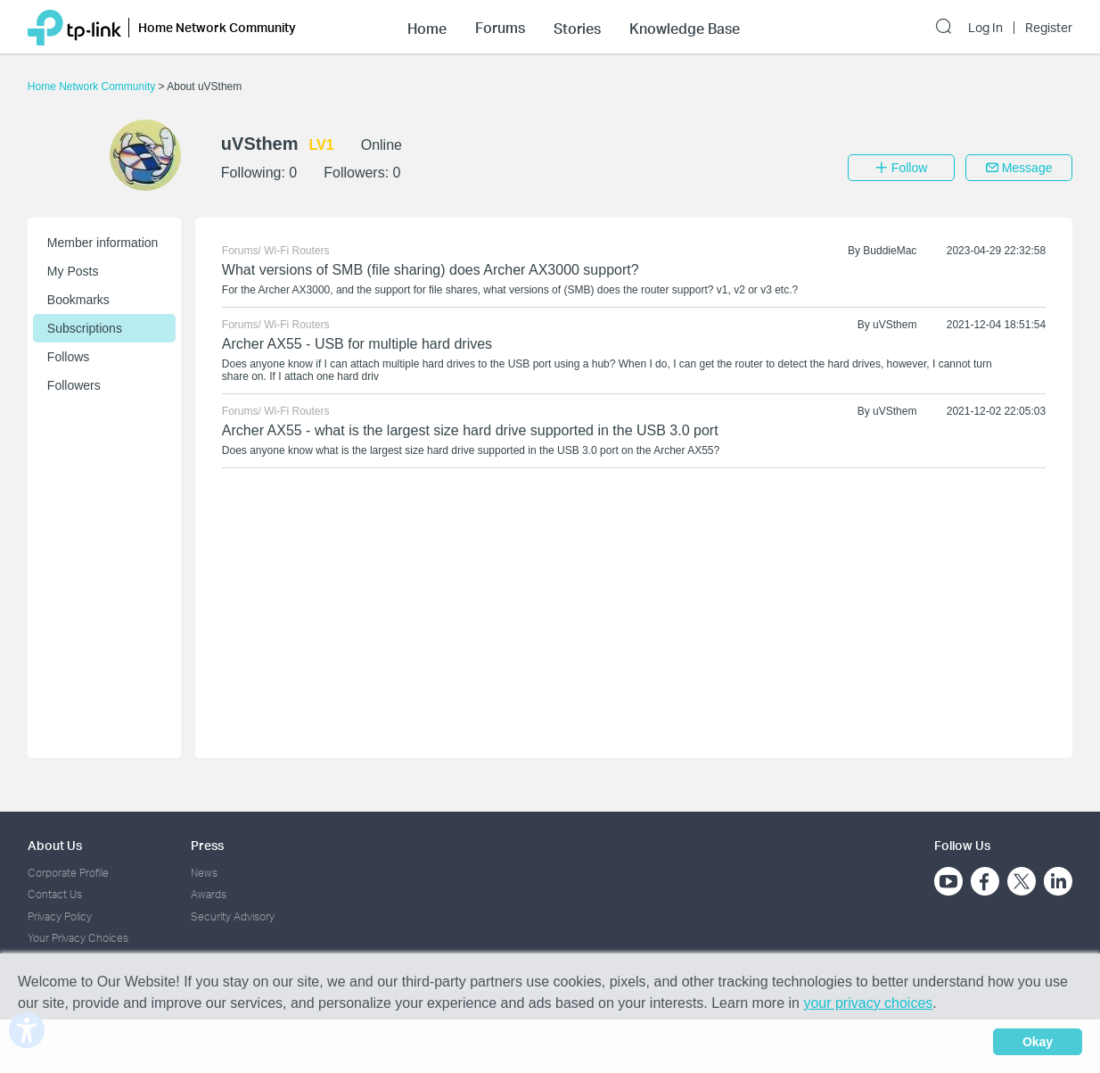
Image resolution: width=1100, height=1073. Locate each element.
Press (207, 845)
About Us (55, 845)
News (204, 872)
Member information (103, 242)
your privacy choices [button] (867, 1003)
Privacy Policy (60, 916)
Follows (68, 357)
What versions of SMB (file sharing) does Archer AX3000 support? (430, 269)
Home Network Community (93, 86)
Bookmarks (78, 300)
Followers (74, 385)
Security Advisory (233, 916)
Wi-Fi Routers (296, 250)
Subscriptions (84, 328)
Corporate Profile (68, 872)
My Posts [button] (73, 271)
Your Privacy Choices (78, 938)
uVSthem (894, 324)
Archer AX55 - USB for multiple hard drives (357, 343)
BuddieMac (889, 250)
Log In (985, 27)
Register (1048, 27)
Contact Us (55, 894)
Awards (208, 894)
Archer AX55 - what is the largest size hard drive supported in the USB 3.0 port (470, 430)
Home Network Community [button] (217, 27)
